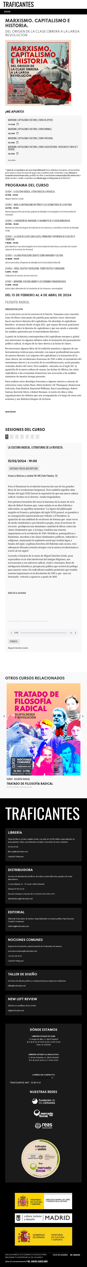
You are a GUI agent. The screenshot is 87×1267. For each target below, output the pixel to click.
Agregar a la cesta (17, 124)
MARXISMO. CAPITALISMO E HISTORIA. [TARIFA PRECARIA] (30, 138)
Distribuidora (20, 870)
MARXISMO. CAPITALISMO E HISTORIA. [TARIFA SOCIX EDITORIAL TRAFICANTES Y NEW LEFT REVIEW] (43, 148)
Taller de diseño (22, 974)
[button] (6, 436)
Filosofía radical (17, 301)
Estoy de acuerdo (60, 1254)
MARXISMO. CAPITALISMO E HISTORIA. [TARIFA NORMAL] (30, 129)
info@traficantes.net (43, 1078)
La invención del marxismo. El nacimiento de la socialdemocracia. (42, 220)
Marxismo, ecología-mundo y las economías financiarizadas (40, 281)
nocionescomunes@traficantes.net (63, 175)
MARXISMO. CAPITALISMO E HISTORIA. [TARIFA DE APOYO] (30, 120)
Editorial (16, 912)
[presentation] (4, 716)
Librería (15, 832)
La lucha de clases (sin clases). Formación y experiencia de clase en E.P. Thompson (40, 238)
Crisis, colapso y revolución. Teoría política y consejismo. (39, 268)
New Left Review (22, 999)
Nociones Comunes (25, 940)
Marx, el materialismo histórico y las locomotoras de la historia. (43, 204)
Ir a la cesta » (12, 160)
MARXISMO (10, 411)
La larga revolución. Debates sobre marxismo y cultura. (38, 255)
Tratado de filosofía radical (30, 784)
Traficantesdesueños (14, 621)
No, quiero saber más (38, 1261)
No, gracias (75, 1254)
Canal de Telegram (16, 857)
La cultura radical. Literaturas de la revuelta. (34, 191)
